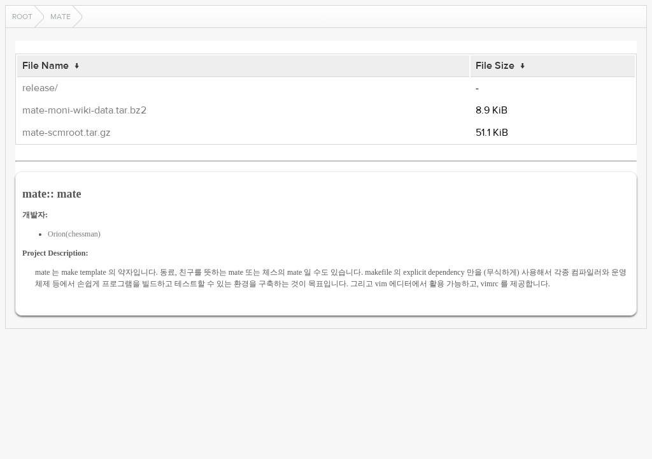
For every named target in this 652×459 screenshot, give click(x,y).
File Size (495, 65)
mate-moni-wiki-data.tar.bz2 (84, 110)
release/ (40, 88)
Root (22, 16)
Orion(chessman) (74, 233)
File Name (45, 65)
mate (60, 16)
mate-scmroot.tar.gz (66, 132)
